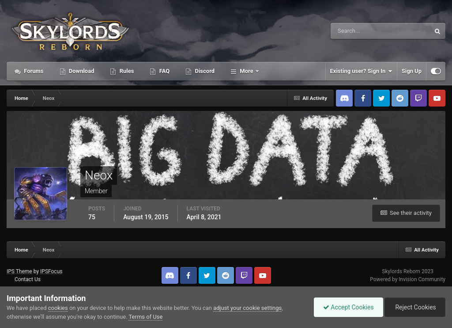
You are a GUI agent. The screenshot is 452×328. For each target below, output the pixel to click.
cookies (58, 308)
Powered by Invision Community (407, 279)
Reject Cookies (415, 307)
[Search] (353, 31)
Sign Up (412, 71)
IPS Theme (19, 271)
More (246, 71)
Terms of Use (145, 316)
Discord (204, 71)
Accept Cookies (348, 307)
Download (81, 71)
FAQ (164, 71)
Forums (33, 71)
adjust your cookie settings (247, 308)
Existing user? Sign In (361, 71)
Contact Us (28, 279)
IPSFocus (51, 271)
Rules (126, 71)
